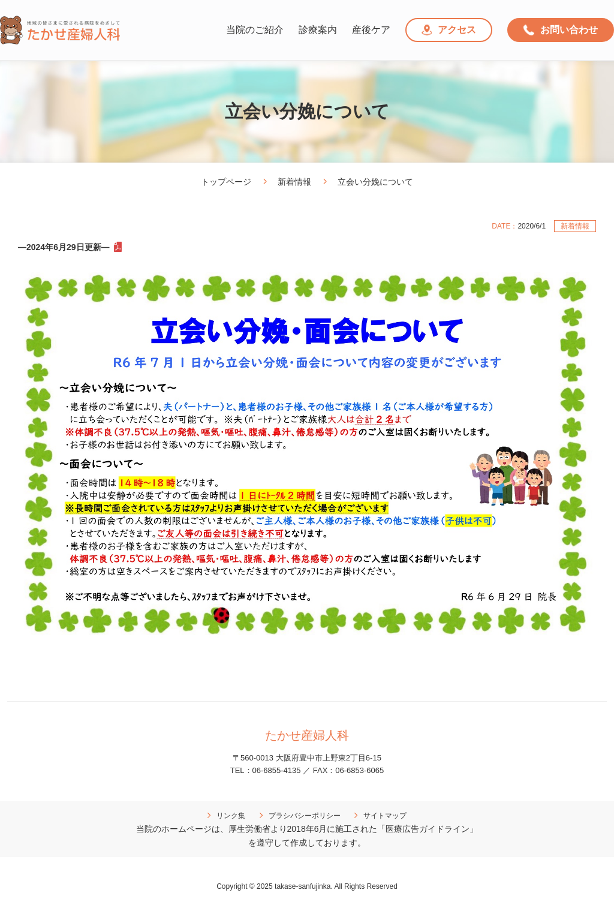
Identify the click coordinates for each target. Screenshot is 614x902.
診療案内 (318, 30)
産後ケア (371, 30)
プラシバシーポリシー (305, 815)
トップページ (226, 182)
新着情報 (294, 182)
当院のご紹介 (255, 30)
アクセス (449, 30)
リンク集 (230, 815)
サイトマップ (385, 815)
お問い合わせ (560, 30)
